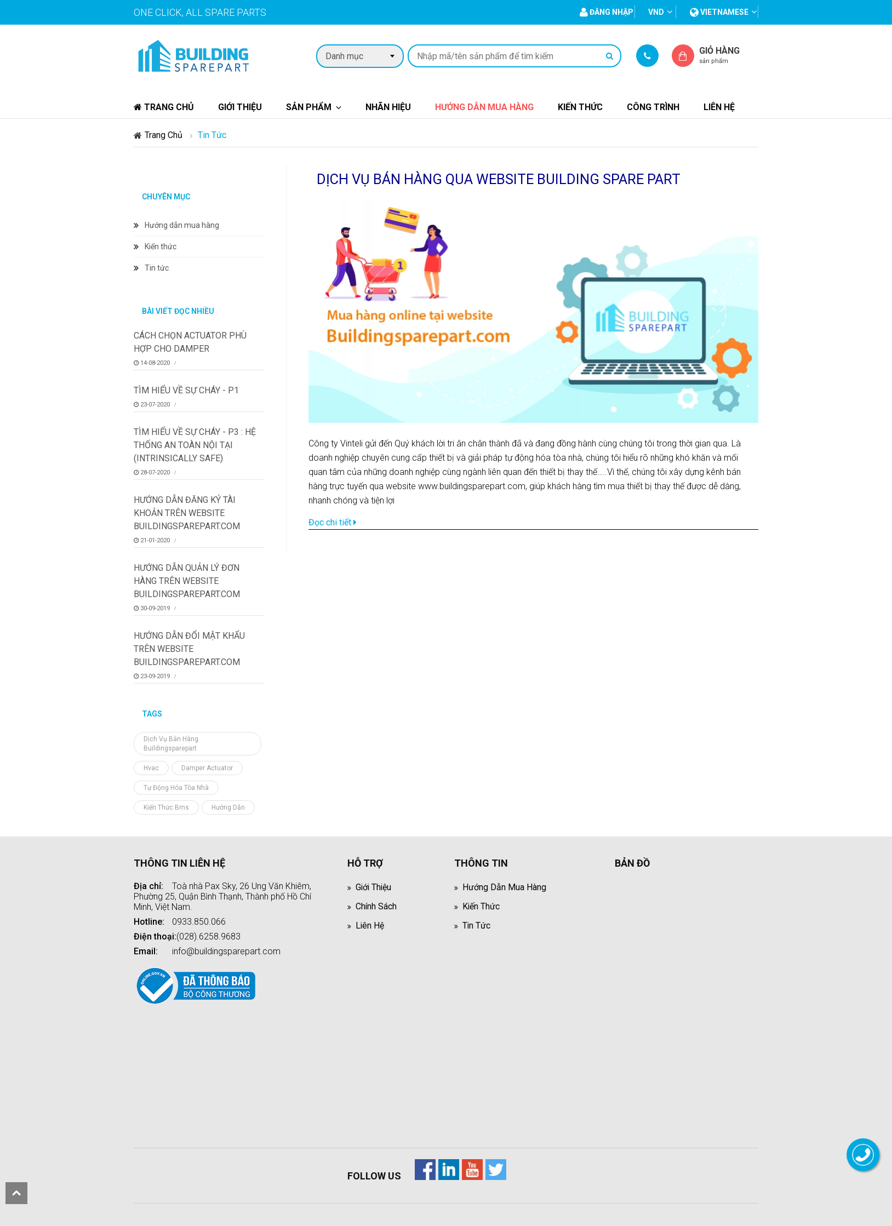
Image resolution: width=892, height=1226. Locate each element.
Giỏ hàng (728, 55)
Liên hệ (719, 107)
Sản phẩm (308, 107)
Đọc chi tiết (332, 522)
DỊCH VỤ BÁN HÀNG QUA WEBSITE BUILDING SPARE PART (500, 179)
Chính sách (376, 906)
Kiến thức (580, 107)
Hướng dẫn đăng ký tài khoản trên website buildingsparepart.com (187, 513)
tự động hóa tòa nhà (176, 788)
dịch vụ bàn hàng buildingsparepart (171, 743)
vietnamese (719, 12)
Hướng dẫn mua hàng (484, 107)
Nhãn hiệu (388, 107)
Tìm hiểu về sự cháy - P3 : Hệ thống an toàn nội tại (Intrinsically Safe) (195, 445)
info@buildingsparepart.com (226, 951)
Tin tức (157, 267)
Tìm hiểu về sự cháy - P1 (186, 390)
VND (656, 12)
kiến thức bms (166, 807)
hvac (151, 768)
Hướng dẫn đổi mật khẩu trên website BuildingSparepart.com (189, 649)
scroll (16, 1193)
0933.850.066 (199, 921)
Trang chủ (164, 107)
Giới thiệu (240, 107)
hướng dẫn (228, 807)
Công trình (653, 107)
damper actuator (207, 768)
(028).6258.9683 (208, 936)
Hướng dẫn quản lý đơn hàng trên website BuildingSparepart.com (187, 581)
